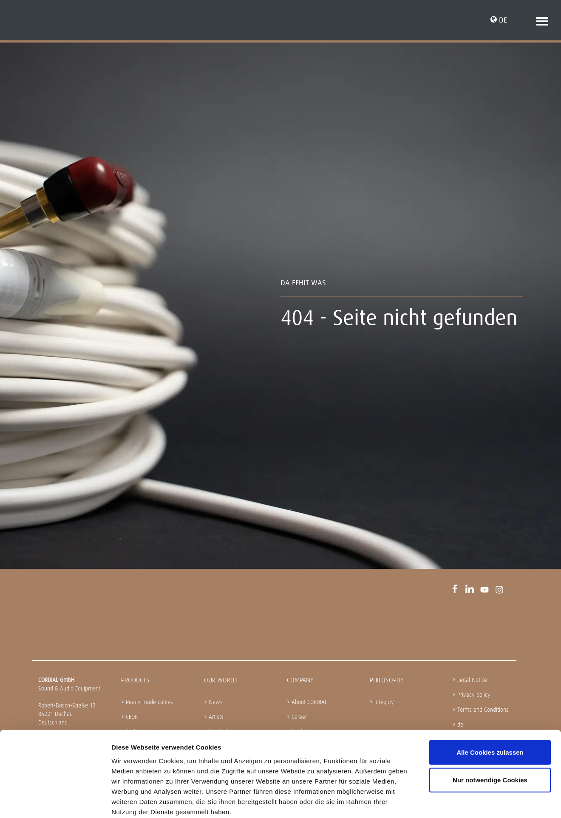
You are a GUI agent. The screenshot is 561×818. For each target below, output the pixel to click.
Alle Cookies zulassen (490, 707)
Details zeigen (452, 801)
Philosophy (387, 680)
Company (300, 680)
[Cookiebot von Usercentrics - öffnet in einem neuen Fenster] (55, 801)
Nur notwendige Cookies (490, 735)
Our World (220, 680)
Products (135, 680)
